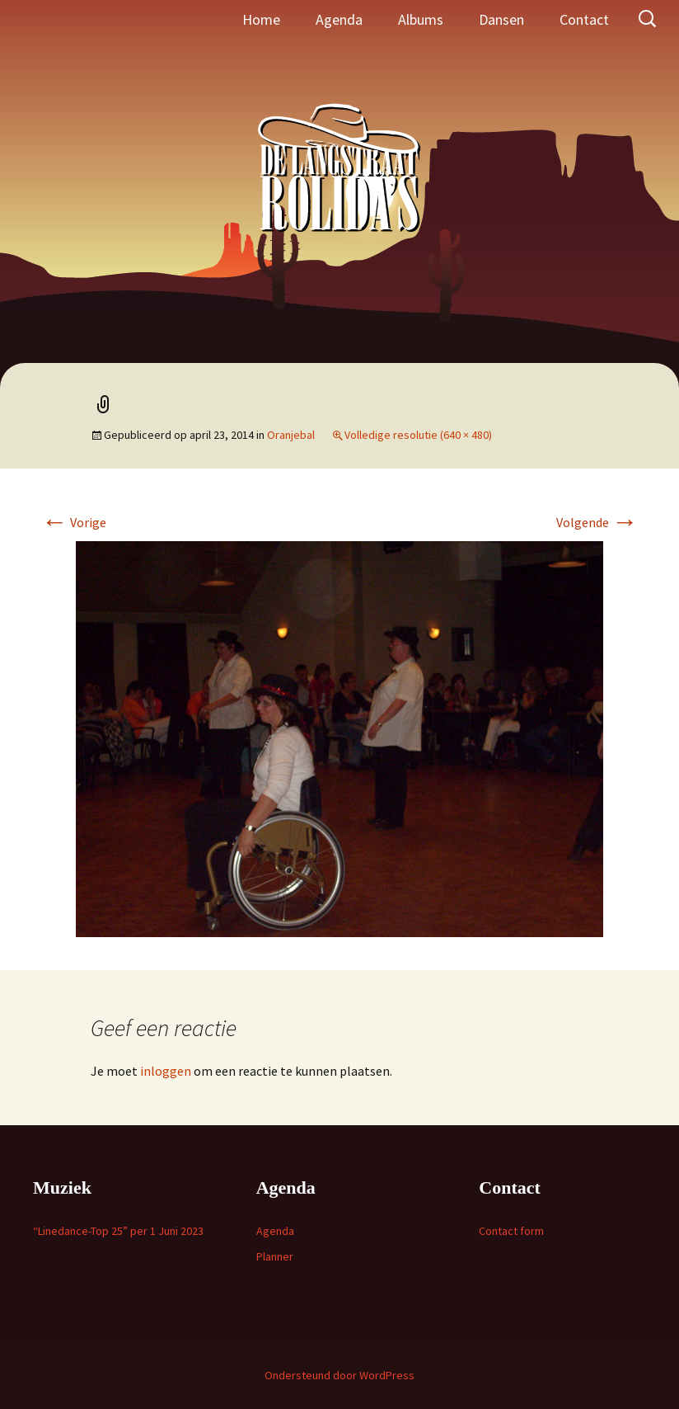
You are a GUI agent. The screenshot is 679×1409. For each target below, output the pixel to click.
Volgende (597, 522)
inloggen (165, 1071)
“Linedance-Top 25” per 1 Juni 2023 (118, 1230)
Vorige (73, 522)
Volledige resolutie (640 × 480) (418, 434)
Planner (274, 1256)
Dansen (501, 19)
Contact (584, 19)
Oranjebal (291, 434)
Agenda (339, 19)
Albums (420, 19)
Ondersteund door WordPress (339, 1375)
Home (261, 19)
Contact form (511, 1230)
